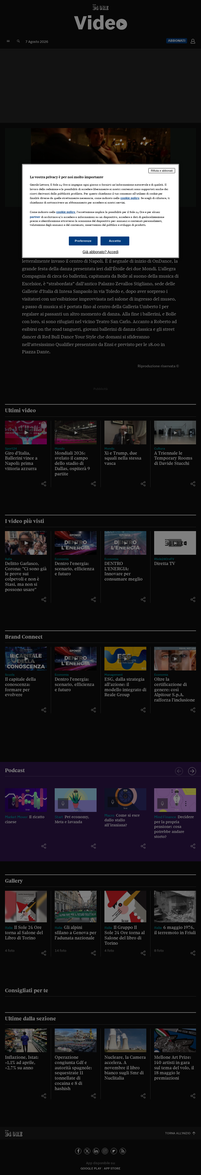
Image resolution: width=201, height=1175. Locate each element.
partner (35, 216)
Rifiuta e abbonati (162, 170)
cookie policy (129, 198)
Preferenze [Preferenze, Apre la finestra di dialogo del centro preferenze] (83, 240)
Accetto (115, 240)
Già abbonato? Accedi (101, 252)
